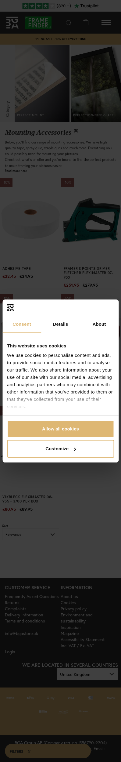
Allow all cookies (60, 428)
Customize (60, 448)
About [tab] (99, 324)
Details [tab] (60, 324)
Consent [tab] (21, 324)
